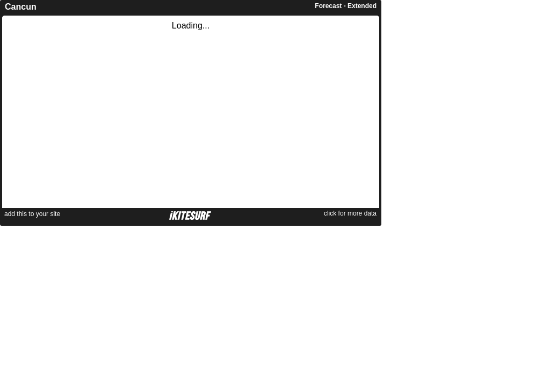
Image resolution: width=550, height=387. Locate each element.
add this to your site (32, 214)
